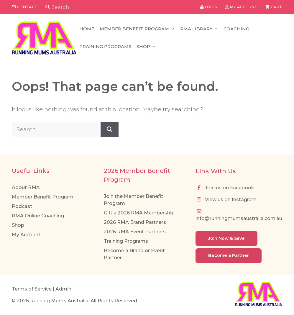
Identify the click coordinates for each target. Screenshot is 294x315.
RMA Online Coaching (38, 216)
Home (86, 29)
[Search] (47, 7)
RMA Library (199, 29)
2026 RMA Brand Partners (135, 222)
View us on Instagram (226, 199)
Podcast (22, 206)
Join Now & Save (226, 238)
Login (209, 6)
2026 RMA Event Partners (135, 231)
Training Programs (105, 46)
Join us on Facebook (225, 188)
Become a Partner (228, 255)
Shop (146, 46)
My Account (26, 234)
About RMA (26, 187)
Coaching (236, 29)
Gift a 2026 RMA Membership (139, 213)
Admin (63, 289)
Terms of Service (32, 289)
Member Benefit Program (137, 29)
